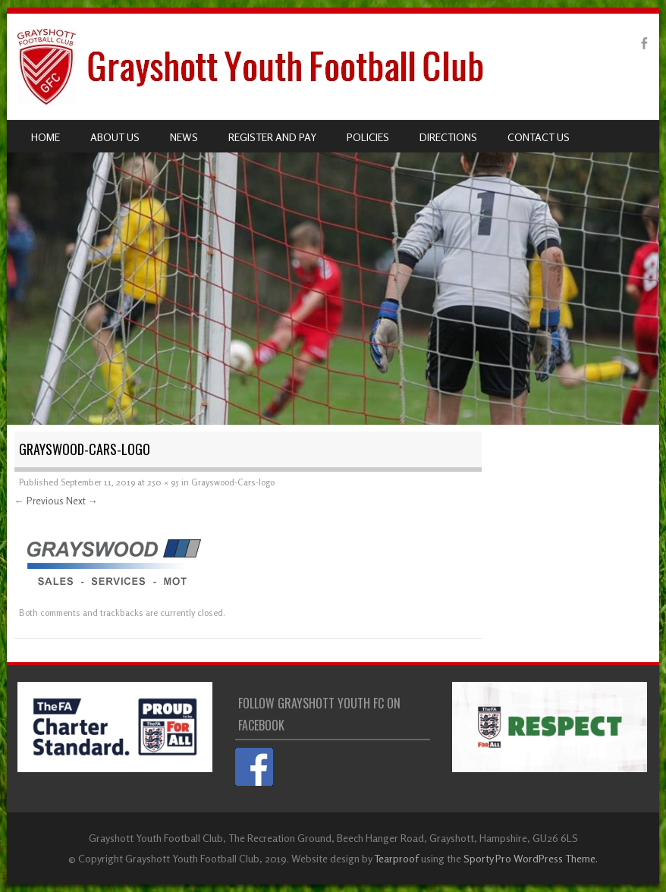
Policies (368, 136)
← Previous (39, 501)
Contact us (538, 136)
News (184, 136)
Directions (448, 136)
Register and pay (272, 136)
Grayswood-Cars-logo (233, 482)
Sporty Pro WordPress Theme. (530, 858)
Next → (82, 501)
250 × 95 (163, 482)
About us (115, 136)
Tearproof (396, 858)
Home (45, 136)
